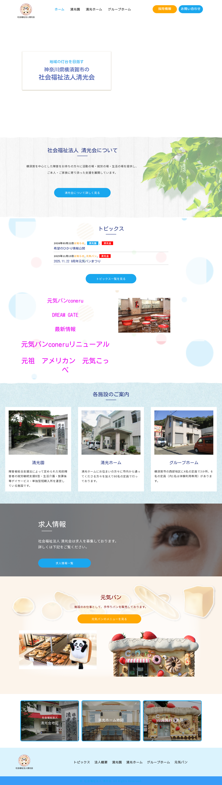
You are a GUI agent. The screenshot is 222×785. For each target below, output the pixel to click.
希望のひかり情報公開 (69, 248)
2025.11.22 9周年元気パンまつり (77, 261)
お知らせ (79, 243)
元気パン (91, 256)
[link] (59, 9)
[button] (165, 9)
